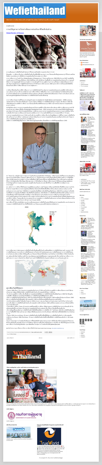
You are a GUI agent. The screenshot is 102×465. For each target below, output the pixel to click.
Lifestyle (82, 202)
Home (82, 197)
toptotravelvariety (84, 84)
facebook (83, 332)
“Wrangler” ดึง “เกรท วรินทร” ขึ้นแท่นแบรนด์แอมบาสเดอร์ (91, 119)
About (82, 292)
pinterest (83, 335)
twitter (82, 333)
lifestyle (14, 334)
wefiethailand (83, 179)
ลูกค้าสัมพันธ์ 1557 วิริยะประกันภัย (88, 181)
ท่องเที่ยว (83, 200)
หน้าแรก (40, 337)
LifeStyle (83, 208)
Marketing (83, 203)
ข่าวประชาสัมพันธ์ (84, 199)
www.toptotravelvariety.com (88, 64)
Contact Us (83, 293)
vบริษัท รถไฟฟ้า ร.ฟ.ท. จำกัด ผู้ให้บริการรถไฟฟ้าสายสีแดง (88, 183)
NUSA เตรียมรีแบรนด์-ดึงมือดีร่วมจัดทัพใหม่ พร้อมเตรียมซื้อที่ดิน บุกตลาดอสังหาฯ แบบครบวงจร (91, 148)
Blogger (61, 457)
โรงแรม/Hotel (84, 207)
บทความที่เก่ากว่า (71, 337)
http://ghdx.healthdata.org (58, 328)
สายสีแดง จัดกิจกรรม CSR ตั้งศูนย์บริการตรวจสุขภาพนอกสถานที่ (91, 262)
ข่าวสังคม (11, 334)
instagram (83, 336)
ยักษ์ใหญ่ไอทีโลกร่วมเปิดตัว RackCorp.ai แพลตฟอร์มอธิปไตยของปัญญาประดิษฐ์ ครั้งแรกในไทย (88, 134)
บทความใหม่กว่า (10, 337)
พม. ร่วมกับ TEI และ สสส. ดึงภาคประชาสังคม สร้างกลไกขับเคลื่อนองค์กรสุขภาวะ (91, 276)
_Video (82, 210)
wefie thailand (85, 62)
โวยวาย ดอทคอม (84, 86)
